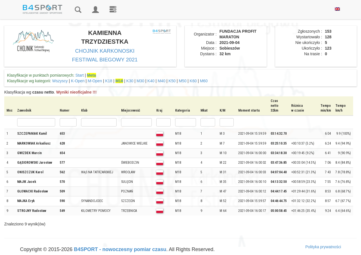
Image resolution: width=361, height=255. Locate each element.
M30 (140, 81)
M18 (119, 81)
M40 (161, 81)
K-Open (77, 81)
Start (79, 75)
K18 (108, 81)
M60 (204, 81)
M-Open (95, 81)
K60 (193, 81)
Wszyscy (60, 81)
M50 (182, 81)
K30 (129, 81)
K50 (172, 81)
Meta (91, 75)
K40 (151, 81)
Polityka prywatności (323, 247)
